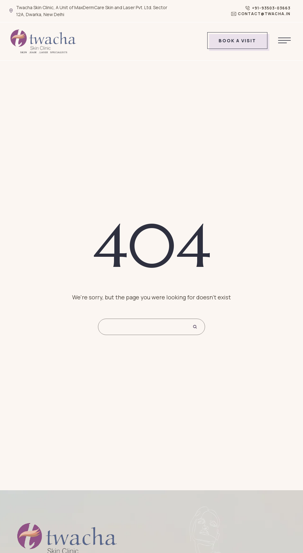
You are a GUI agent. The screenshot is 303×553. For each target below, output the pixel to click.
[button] (267, 8)
